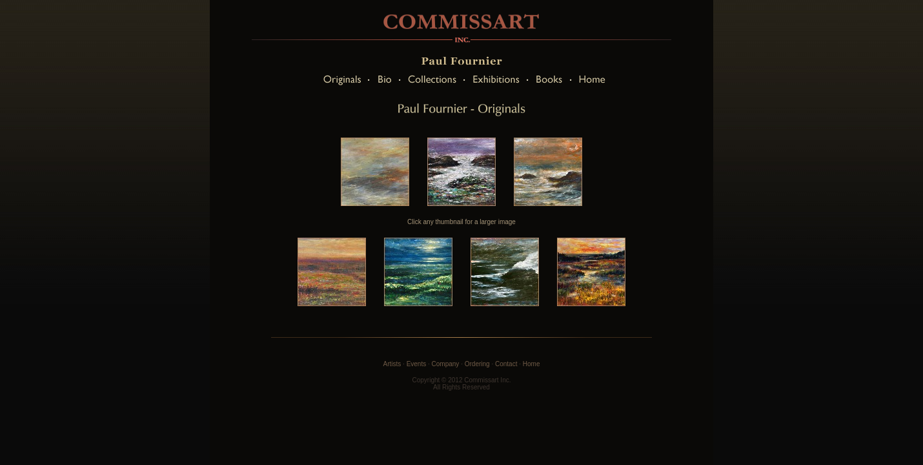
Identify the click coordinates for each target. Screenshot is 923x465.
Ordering (477, 363)
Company (446, 363)
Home (531, 363)
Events (417, 363)
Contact (506, 363)
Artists (392, 363)
